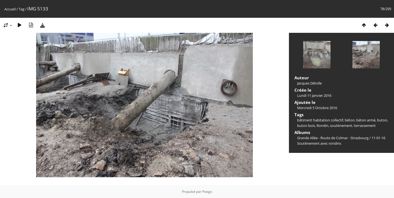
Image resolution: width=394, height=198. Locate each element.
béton (350, 120)
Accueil (10, 9)
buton (382, 120)
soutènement (341, 125)
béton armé (365, 120)
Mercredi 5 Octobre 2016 (317, 107)
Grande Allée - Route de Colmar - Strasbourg (333, 137)
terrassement (365, 125)
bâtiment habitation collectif (320, 120)
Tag (21, 9)
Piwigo (207, 191)
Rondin (322, 125)
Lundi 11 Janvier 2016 (314, 95)
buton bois (306, 125)
